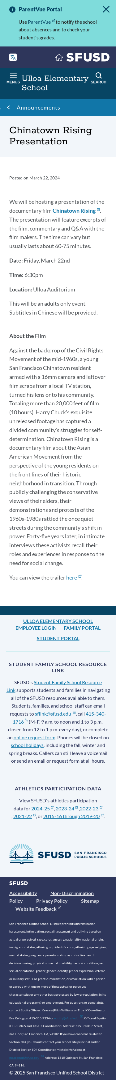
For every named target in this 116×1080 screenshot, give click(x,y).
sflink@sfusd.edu (55, 714)
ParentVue (41, 22)
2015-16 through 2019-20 (73, 816)
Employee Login (36, 628)
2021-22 (24, 816)
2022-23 (91, 808)
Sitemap (90, 901)
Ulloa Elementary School (58, 621)
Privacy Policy (52, 901)
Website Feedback (38, 909)
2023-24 (67, 808)
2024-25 (42, 808)
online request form (34, 737)
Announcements (38, 107)
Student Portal (58, 638)
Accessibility (23, 893)
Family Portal (82, 628)
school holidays (27, 745)
